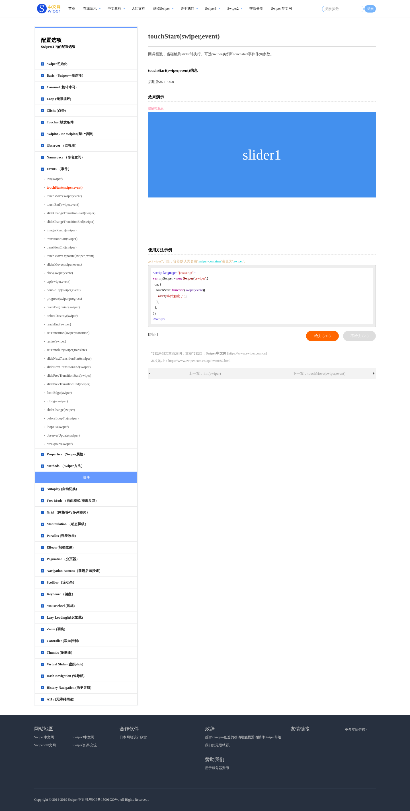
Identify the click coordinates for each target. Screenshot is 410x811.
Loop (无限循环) (59, 99)
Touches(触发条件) (61, 122)
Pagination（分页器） (63, 559)
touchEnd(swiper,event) (63, 205)
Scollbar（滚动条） (61, 582)
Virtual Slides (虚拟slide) (65, 664)
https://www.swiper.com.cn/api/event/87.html (199, 361)
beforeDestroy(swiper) (62, 316)
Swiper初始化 (57, 64)
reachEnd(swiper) (59, 324)
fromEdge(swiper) (59, 393)
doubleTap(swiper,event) (64, 290)
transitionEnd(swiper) (62, 247)
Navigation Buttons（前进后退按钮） (74, 571)
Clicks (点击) (56, 111)
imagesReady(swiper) (62, 230)
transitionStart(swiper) (62, 239)
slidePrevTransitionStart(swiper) (69, 376)
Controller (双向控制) (63, 641)
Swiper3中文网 (83, 737)
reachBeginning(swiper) (63, 307)
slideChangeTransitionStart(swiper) (71, 213)
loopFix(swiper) (58, 427)
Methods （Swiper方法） (65, 466)
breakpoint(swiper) (60, 444)
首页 (71, 9)
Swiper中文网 (44, 737)
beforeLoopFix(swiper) (63, 418)
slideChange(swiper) (61, 410)
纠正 (153, 334)
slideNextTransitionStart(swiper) (69, 358)
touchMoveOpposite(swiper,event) (70, 256)
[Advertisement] (263, 222)
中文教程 (114, 9)
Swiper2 (233, 9)
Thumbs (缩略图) (59, 653)
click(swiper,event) (60, 273)
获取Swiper (161, 9)
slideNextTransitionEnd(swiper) (69, 367)
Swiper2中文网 (45, 745)
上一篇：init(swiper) (205, 373)
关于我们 (187, 9)
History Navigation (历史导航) (69, 688)
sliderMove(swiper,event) (64, 264)
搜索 (370, 9)
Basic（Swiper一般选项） (66, 76)
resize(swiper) (56, 341)
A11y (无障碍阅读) (60, 699)
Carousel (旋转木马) (62, 87)
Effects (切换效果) (60, 547)
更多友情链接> (356, 729)
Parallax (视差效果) (61, 536)
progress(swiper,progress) (64, 299)
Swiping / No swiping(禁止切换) (70, 134)
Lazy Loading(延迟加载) (65, 618)
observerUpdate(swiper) (63, 435)
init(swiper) (55, 179)
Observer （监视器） (62, 146)
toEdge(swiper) (57, 401)
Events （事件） (59, 169)
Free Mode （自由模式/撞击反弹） (73, 501)
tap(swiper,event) (58, 282)
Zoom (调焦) (56, 629)
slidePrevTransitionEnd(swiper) (68, 384)
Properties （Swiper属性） (67, 454)
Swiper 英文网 (281, 9)
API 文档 (138, 9)
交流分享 (256, 9)
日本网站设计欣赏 (133, 737)
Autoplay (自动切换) (62, 489)
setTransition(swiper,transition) (68, 333)
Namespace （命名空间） (66, 157)
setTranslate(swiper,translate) (67, 350)
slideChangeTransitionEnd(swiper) (71, 222)
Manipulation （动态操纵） (67, 524)
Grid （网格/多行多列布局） (68, 512)
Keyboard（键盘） (61, 594)
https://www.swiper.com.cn (247, 353)
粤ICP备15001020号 (103, 800)
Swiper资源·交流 (85, 745)
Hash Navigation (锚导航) (66, 676)
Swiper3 (210, 9)
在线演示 (90, 9)
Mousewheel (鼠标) (61, 606)
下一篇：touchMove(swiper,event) (319, 373)
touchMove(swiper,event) (64, 196)
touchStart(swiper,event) (65, 187)
